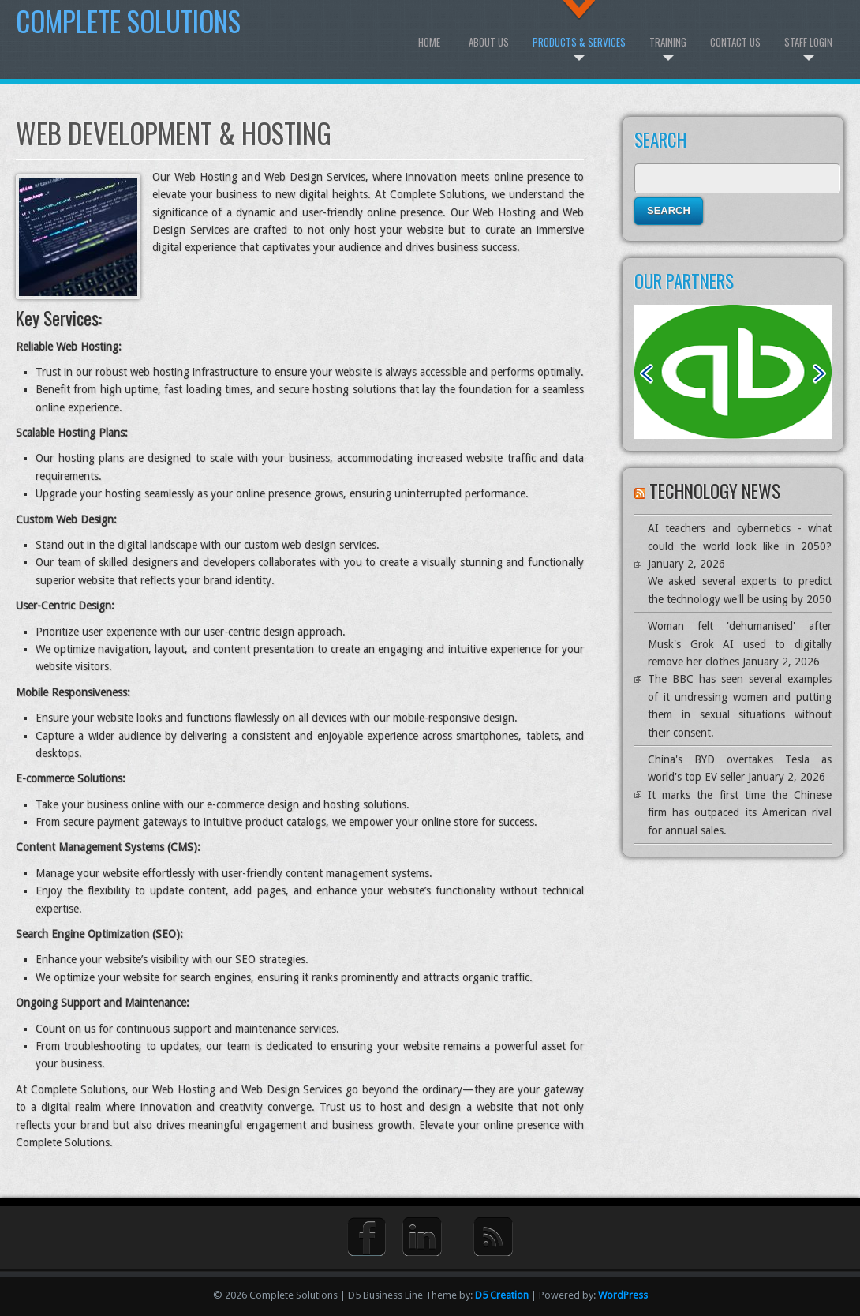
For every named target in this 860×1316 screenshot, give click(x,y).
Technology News (714, 491)
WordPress (623, 1295)
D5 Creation (502, 1295)
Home (429, 42)
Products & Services (579, 42)
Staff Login (808, 42)
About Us (489, 42)
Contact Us (735, 42)
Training (667, 42)
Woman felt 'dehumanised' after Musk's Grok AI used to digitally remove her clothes (740, 644)
